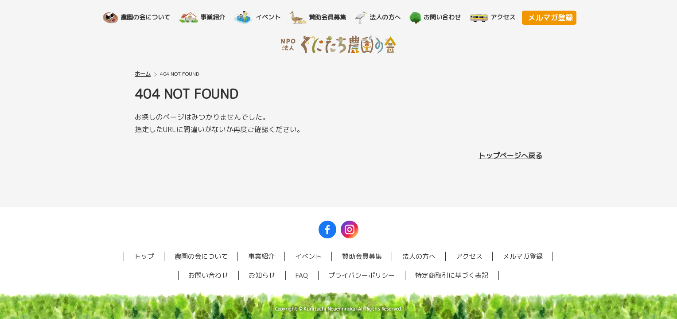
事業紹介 (216, 17)
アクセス (506, 17)
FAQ (302, 275)
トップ (144, 256)
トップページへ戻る (510, 155)
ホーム (143, 74)
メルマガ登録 (550, 17)
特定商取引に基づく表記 (451, 275)
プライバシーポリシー (361, 275)
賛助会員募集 (331, 17)
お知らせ (262, 275)
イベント (272, 17)
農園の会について (149, 17)
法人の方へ (389, 17)
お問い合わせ (446, 17)
